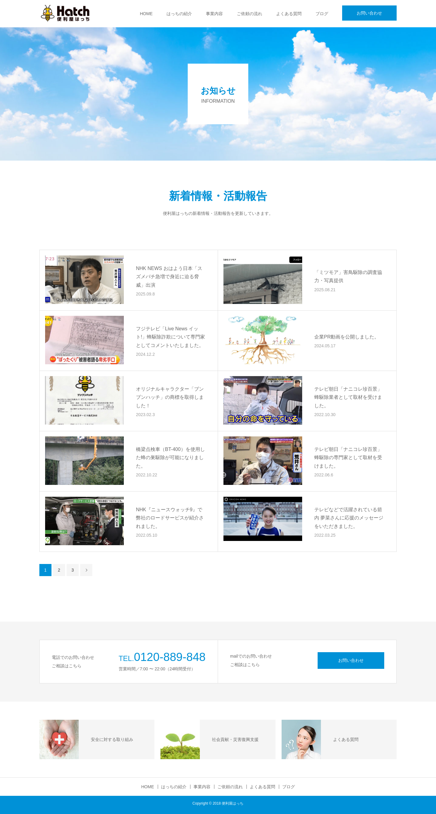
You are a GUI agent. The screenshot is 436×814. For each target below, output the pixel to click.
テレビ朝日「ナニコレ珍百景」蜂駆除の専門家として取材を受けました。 (348, 457)
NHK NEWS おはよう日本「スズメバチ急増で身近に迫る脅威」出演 (169, 276)
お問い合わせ (369, 13)
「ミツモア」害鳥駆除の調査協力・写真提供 (348, 276)
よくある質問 (289, 13)
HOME (146, 13)
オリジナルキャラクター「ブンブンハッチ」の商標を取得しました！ (170, 397)
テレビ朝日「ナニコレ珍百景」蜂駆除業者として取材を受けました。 (348, 397)
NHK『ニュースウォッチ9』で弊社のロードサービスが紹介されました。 (170, 518)
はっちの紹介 (179, 13)
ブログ (321, 13)
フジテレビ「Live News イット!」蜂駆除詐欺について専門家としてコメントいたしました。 (170, 337)
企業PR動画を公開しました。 (346, 336)
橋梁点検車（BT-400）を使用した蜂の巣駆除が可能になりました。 (170, 457)
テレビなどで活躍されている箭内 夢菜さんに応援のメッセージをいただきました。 (348, 518)
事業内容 (214, 13)
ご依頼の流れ (249, 13)
